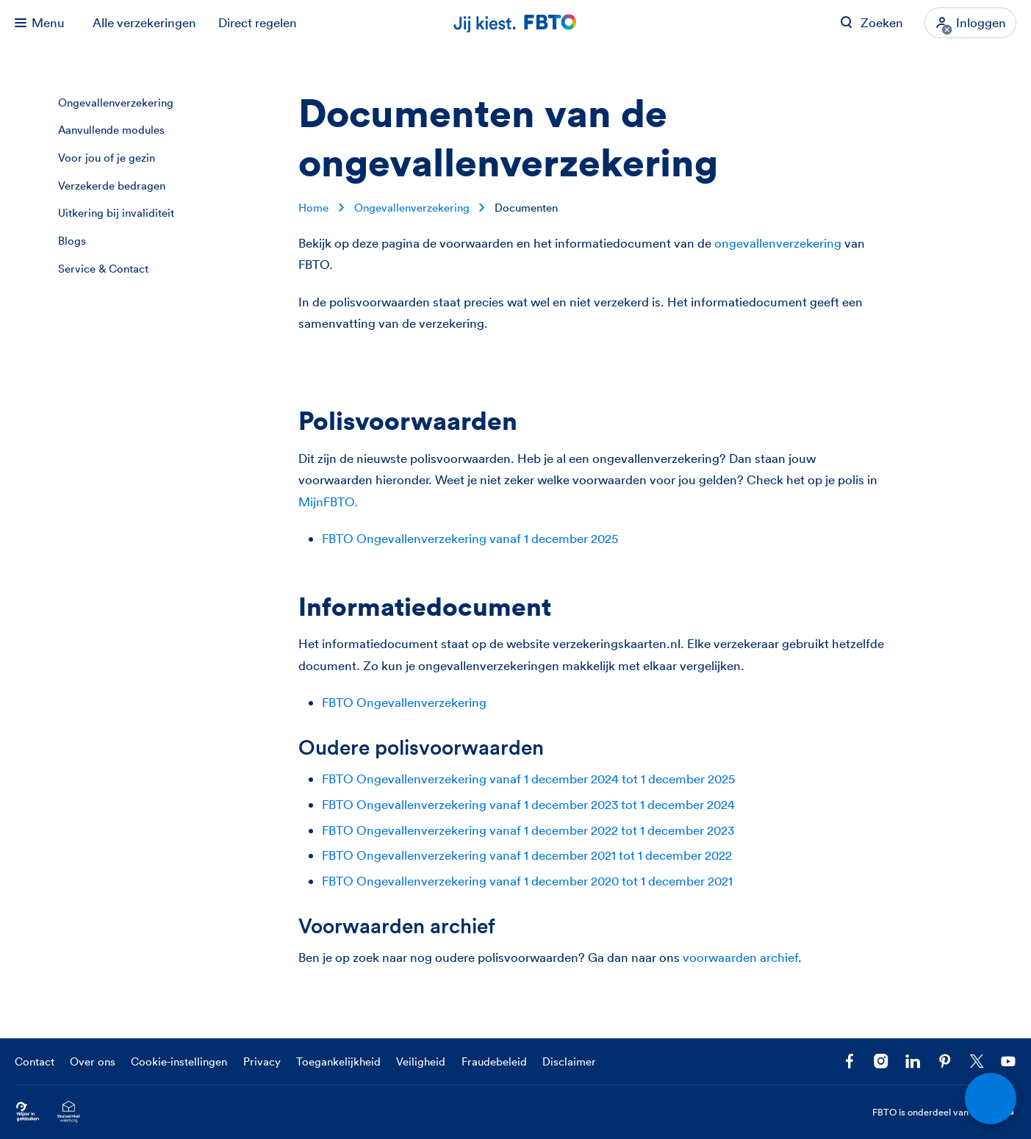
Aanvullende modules (111, 130)
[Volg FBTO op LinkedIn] (913, 1061)
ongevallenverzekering (777, 243)
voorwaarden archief (740, 957)
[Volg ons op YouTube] (1008, 1061)
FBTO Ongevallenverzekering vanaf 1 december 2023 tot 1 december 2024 (528, 804)
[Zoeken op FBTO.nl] (871, 22)
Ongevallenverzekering (115, 102)
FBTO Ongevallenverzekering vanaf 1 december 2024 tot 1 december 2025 (528, 778)
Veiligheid (420, 1061)
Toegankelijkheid (338, 1061)
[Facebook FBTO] (849, 1061)
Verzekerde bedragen (111, 186)
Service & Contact (103, 269)
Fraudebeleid (494, 1061)
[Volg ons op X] (977, 1061)
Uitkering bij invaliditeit (116, 213)
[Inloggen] (970, 22)
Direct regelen (257, 22)
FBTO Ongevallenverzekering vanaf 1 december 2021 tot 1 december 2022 (527, 855)
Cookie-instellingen (179, 1061)
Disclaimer (569, 1061)
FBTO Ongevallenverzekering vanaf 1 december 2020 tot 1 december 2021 (527, 880)
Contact (34, 1061)
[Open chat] (991, 1099)
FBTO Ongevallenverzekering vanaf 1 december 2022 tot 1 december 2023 (528, 830)
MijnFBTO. (328, 501)
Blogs (72, 241)
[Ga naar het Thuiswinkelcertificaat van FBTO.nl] (69, 1112)
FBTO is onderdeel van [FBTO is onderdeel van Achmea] (944, 1112)
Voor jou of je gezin (106, 158)
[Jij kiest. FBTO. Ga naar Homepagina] (515, 22)
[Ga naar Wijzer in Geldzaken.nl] (27, 1112)
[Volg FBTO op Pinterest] (945, 1061)
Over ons (92, 1061)
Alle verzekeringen (144, 22)
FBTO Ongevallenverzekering (404, 702)
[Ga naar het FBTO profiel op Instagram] (881, 1061)
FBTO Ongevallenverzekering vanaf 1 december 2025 (470, 538)
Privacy (262, 1061)
